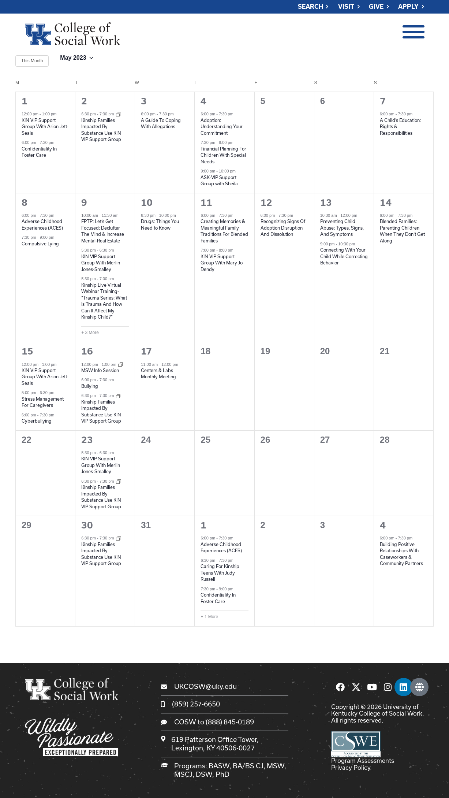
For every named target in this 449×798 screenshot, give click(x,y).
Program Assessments (362, 760)
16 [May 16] (87, 351)
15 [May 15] (27, 351)
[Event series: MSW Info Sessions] (120, 363)
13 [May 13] (326, 202)
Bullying (89, 386)
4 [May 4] (203, 101)
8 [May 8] (24, 202)
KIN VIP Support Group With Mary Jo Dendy (222, 263)
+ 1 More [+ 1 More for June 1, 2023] (209, 616)
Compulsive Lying (40, 243)
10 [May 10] (147, 202)
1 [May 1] (24, 101)
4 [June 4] (383, 525)
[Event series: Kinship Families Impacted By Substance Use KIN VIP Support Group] (118, 113)
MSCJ (183, 774)
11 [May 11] (206, 202)
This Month (32, 60)
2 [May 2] (84, 101)
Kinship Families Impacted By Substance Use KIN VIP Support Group (101, 497)
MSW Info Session (100, 370)
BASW (219, 766)
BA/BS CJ (248, 766)
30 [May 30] (87, 525)
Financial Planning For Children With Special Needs (223, 155)
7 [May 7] (383, 101)
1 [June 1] (203, 525)
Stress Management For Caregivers (43, 402)
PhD (222, 774)
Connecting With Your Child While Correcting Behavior (344, 256)
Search (310, 6)
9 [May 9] (84, 202)
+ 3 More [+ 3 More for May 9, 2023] (90, 332)
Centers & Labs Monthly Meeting (158, 373)
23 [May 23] (87, 440)
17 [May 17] (146, 351)
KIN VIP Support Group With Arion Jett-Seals (45, 127)
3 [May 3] (144, 101)
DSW (204, 774)
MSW (275, 766)
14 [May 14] (386, 202)
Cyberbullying (37, 420)
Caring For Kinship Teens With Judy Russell (220, 573)
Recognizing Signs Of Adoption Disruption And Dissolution (283, 228)
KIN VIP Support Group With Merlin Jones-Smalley (100, 263)
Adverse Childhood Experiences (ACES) (221, 547)
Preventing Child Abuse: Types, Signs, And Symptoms (342, 228)
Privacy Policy (351, 767)
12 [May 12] (266, 202)
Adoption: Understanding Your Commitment (222, 127)
